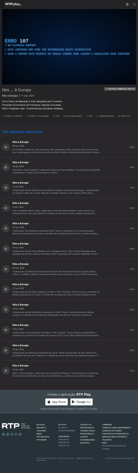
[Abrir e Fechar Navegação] (134, 4)
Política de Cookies (66, 458)
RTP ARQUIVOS (43, 437)
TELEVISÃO (41, 431)
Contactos (64, 446)
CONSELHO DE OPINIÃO (112, 431)
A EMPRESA (107, 425)
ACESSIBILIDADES (72, 116)
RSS (89, 116)
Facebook (3, 434)
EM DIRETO (63, 428)
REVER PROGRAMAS (66, 431)
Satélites (84, 443)
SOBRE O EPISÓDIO (12, 116)
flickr (20, 434)
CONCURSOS (63, 436)
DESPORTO (41, 428)
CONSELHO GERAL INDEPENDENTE (116, 428)
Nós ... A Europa (16, 90)
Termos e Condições (84, 458)
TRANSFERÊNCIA (105, 116)
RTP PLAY (62, 425)
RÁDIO (39, 434)
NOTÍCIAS (41, 425)
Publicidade (41, 460)
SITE (56, 116)
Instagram (11, 434)
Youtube (15, 434)
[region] (69, 46)
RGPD (104, 443)
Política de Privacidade (46, 458)
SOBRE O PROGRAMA (37, 116)
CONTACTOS (85, 425)
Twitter (7, 434)
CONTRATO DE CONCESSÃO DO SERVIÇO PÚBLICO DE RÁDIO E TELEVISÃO (115, 437)
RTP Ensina (42, 440)
